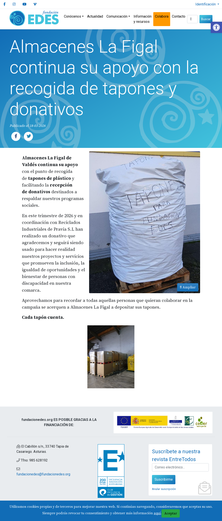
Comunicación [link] (116, 16)
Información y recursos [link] (143, 19)
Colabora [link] (161, 16)
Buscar (206, 19)
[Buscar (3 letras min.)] (192, 19)
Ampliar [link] (188, 287)
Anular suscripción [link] (164, 489)
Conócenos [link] (72, 16)
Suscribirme (164, 479)
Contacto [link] (178, 16)
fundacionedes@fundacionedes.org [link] (43, 474)
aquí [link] (157, 513)
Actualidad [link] (95, 16)
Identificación (206, 4)
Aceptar (170, 513)
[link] (216, 27)
